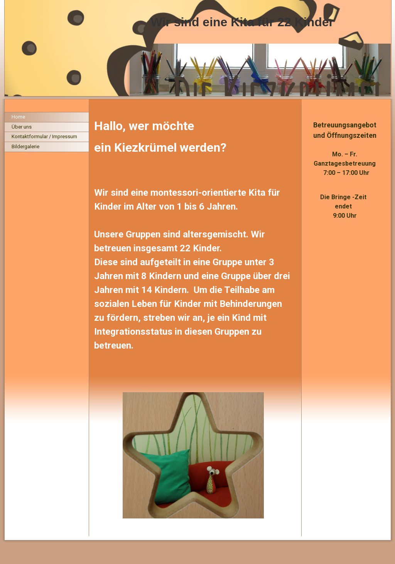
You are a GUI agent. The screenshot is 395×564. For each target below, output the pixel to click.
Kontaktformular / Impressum (44, 136)
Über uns (22, 127)
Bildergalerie (25, 146)
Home (18, 117)
